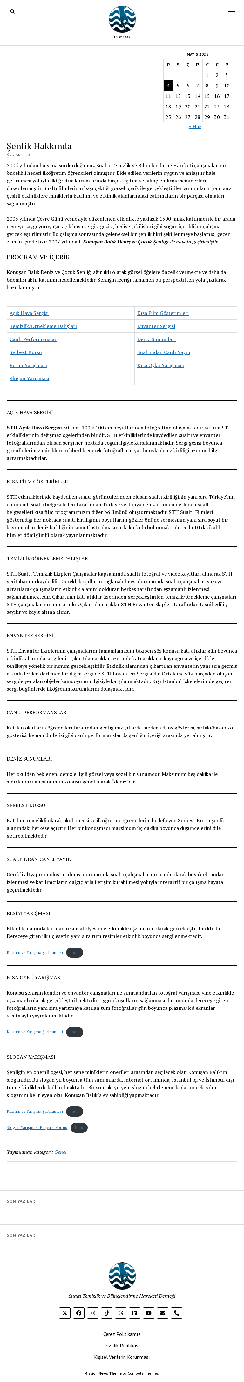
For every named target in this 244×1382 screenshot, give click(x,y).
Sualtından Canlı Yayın (163, 352)
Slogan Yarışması (29, 378)
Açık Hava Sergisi (29, 313)
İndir (74, 952)
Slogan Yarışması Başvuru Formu (37, 1127)
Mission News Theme (103, 1373)
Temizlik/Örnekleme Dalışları (43, 326)
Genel (60, 1151)
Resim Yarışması (28, 365)
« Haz (195, 126)
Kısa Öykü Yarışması (160, 365)
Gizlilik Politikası (122, 1345)
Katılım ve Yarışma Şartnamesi (35, 952)
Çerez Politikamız (122, 1334)
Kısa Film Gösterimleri (163, 313)
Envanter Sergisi (156, 326)
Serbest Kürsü (26, 352)
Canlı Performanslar (33, 339)
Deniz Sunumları (156, 339)
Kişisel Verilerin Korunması (122, 1357)
